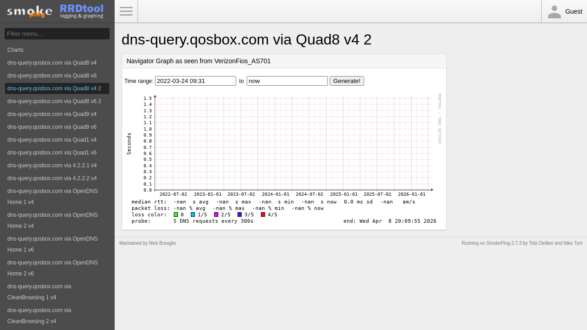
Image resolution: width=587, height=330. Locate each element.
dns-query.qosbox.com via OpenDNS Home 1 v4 (52, 196)
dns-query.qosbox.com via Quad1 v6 (52, 152)
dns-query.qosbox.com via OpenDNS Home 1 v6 (52, 244)
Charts (15, 50)
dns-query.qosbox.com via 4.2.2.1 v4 (52, 165)
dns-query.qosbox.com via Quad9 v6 (52, 127)
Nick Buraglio (162, 243)
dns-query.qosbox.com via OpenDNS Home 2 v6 (52, 268)
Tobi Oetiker (541, 243)
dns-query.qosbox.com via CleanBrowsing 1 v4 (39, 292)
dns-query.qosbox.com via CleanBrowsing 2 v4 (39, 315)
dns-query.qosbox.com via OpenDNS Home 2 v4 (52, 220)
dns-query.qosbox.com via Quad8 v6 (52, 75)
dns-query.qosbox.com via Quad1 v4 (52, 140)
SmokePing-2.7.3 (504, 243)
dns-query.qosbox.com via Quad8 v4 (52, 63)
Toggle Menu (126, 11)
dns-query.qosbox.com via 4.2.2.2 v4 (52, 178)
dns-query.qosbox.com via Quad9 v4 (52, 114)
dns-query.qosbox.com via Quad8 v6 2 (54, 101)
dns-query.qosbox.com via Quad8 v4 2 (54, 88)
